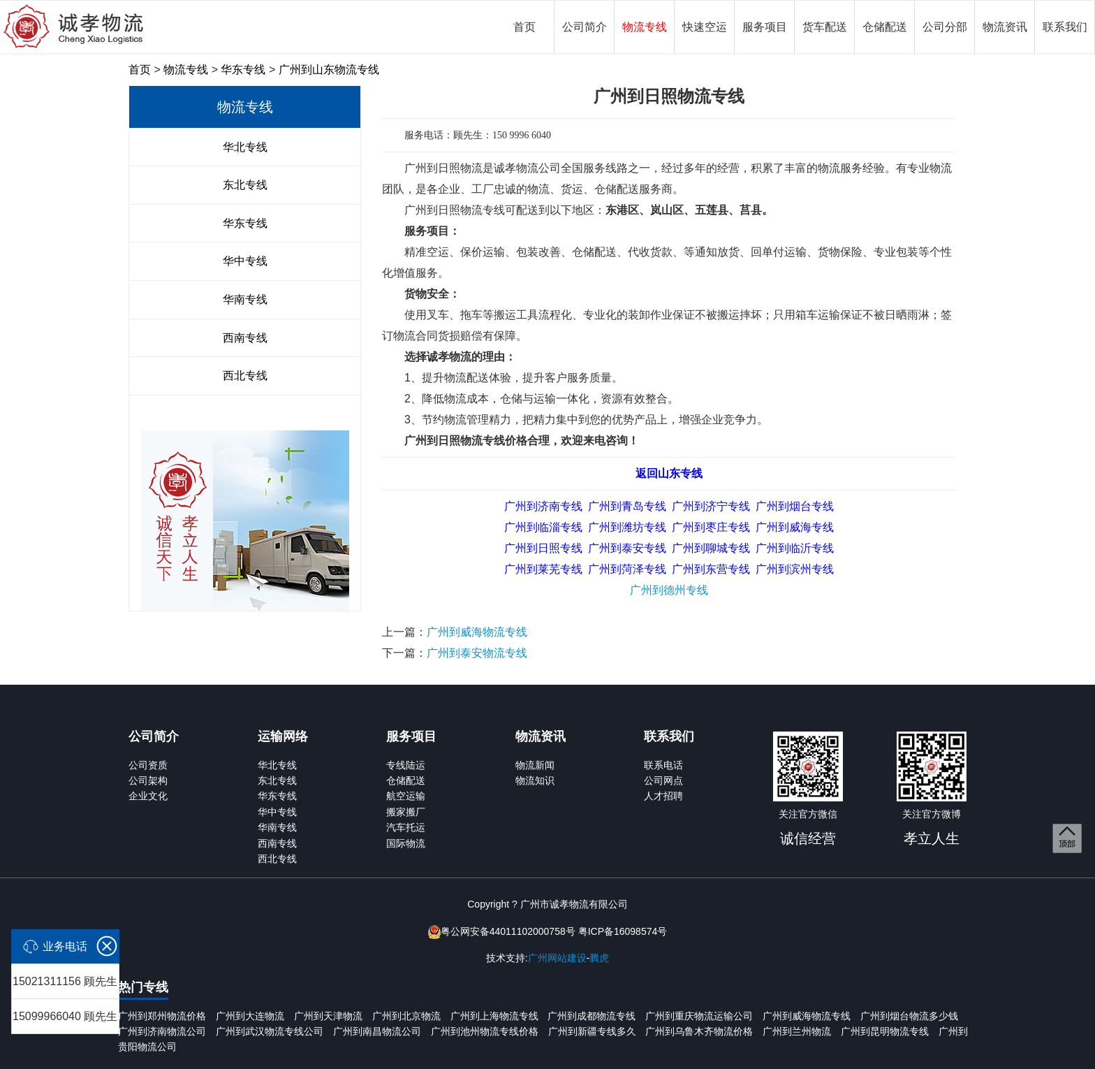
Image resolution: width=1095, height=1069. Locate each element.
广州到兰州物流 (797, 1031)
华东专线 (243, 69)
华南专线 (245, 299)
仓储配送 (884, 27)
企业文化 (148, 795)
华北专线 (245, 147)
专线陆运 (405, 765)
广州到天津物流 (328, 1015)
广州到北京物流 (406, 1015)
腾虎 (599, 957)
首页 (524, 27)
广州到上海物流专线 (494, 1015)
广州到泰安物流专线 (477, 653)
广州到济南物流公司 (162, 1031)
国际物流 (405, 843)
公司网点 (663, 780)
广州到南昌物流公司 (377, 1031)
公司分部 (945, 27)
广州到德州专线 (669, 590)
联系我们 (1065, 27)
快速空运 (704, 27)
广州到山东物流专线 (329, 69)
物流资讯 (1005, 27)
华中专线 (245, 261)
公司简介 (584, 27)
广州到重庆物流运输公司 (699, 1015)
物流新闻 (534, 765)
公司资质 (148, 765)
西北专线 (245, 375)
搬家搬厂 (405, 811)
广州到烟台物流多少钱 (909, 1015)
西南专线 (245, 338)
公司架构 (148, 780)
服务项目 (764, 27)
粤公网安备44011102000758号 (508, 931)
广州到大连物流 (250, 1015)
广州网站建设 (557, 957)
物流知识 (534, 780)
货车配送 (824, 27)
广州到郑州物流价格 (162, 1015)
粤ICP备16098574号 (623, 931)
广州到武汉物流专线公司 (269, 1031)
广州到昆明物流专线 (885, 1031)
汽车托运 (405, 827)
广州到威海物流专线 (477, 632)
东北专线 (245, 185)
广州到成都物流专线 (591, 1015)
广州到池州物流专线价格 (484, 1031)
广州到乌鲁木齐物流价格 (699, 1031)
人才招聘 (663, 795)
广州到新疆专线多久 (592, 1031)
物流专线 (644, 27)
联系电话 (663, 765)
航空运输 (405, 795)
